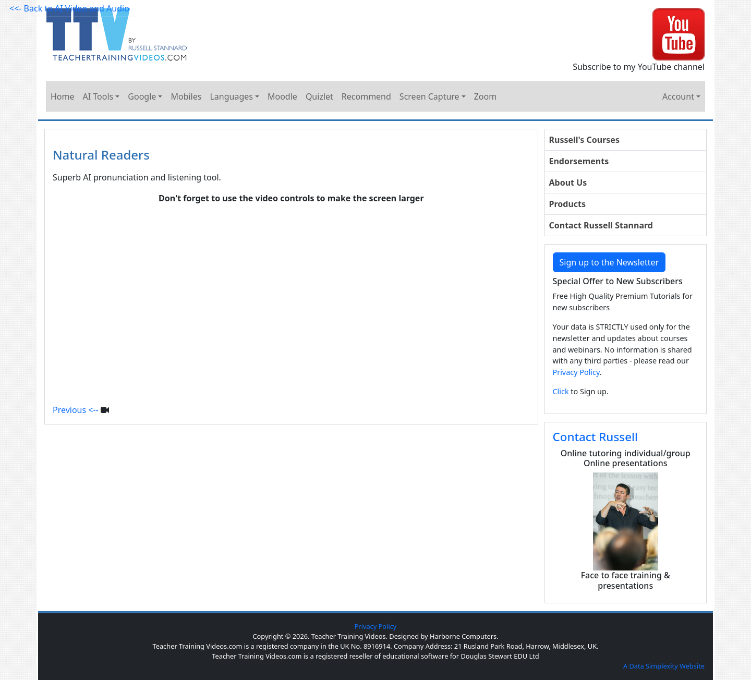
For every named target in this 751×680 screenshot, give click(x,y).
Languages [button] (231, 96)
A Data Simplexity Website (664, 666)
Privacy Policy (576, 372)
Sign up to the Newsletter (609, 262)
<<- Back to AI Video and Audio (69, 8)
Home (63, 96)
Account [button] (678, 96)
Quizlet (319, 96)
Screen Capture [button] (429, 96)
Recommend (366, 96)
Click (561, 391)
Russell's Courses (584, 139)
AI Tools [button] (98, 96)
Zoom (485, 96)
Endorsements (579, 161)
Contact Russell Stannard (601, 225)
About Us (568, 182)
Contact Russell (595, 437)
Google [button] (142, 96)
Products (567, 204)
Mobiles (186, 96)
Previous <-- (76, 410)
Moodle (282, 96)
